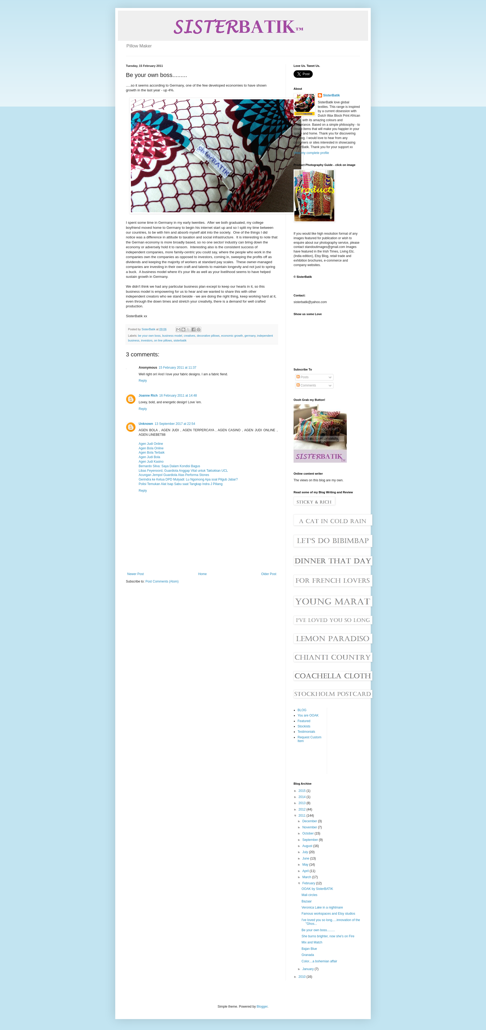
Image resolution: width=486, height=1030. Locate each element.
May (305, 864)
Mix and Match (312, 942)
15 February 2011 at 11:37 (177, 367)
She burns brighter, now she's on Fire (328, 936)
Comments (306, 385)
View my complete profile (311, 153)
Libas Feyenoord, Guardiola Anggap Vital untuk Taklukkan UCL (183, 471)
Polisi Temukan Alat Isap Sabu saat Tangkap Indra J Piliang (181, 484)
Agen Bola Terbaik (151, 452)
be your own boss (149, 335)
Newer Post (135, 574)
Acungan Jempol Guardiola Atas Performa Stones (174, 475)
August (307, 846)
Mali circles (309, 895)
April (306, 871)
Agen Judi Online (151, 444)
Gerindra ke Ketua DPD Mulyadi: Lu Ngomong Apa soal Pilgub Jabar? (188, 479)
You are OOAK (308, 715)
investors (147, 340)
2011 (303, 815)
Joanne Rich (148, 395)
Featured (304, 721)
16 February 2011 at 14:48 (178, 395)
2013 (303, 803)
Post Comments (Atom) (162, 581)
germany (250, 335)
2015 (303, 791)
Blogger (262, 1006)
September (310, 840)
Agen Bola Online (151, 448)
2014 (303, 797)
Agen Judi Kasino (151, 461)
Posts (302, 377)
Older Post (268, 574)
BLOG (302, 710)
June (306, 858)
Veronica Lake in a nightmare (322, 907)
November (310, 827)
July (305, 852)
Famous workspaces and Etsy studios (328, 913)
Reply (143, 380)
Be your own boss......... (318, 930)
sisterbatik (180, 340)
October (308, 833)
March (307, 877)
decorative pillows (208, 335)
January (308, 969)
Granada (308, 955)
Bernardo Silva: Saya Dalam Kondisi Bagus (169, 466)
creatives (189, 335)
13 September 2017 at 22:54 (175, 424)
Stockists (304, 726)
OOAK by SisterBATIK (317, 889)
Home (202, 574)
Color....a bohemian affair (319, 961)
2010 (303, 977)
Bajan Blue (309, 949)
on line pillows (163, 340)
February (309, 883)
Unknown (146, 424)
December (310, 821)
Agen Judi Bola (149, 457)
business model (172, 335)
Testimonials (306, 732)
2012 (303, 809)
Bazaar (307, 901)
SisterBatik (331, 95)
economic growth (232, 335)
